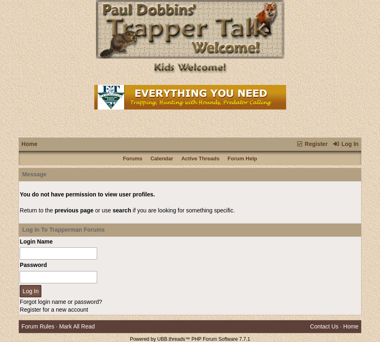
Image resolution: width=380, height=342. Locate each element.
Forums (133, 158)
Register (312, 144)
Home (29, 144)
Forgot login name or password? (61, 302)
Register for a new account (54, 309)
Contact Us (324, 326)
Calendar (161, 158)
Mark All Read (77, 326)
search (122, 210)
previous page (74, 210)
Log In (345, 144)
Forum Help (242, 158)
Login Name (36, 241)
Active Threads (200, 158)
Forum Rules (37, 326)
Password (33, 265)
